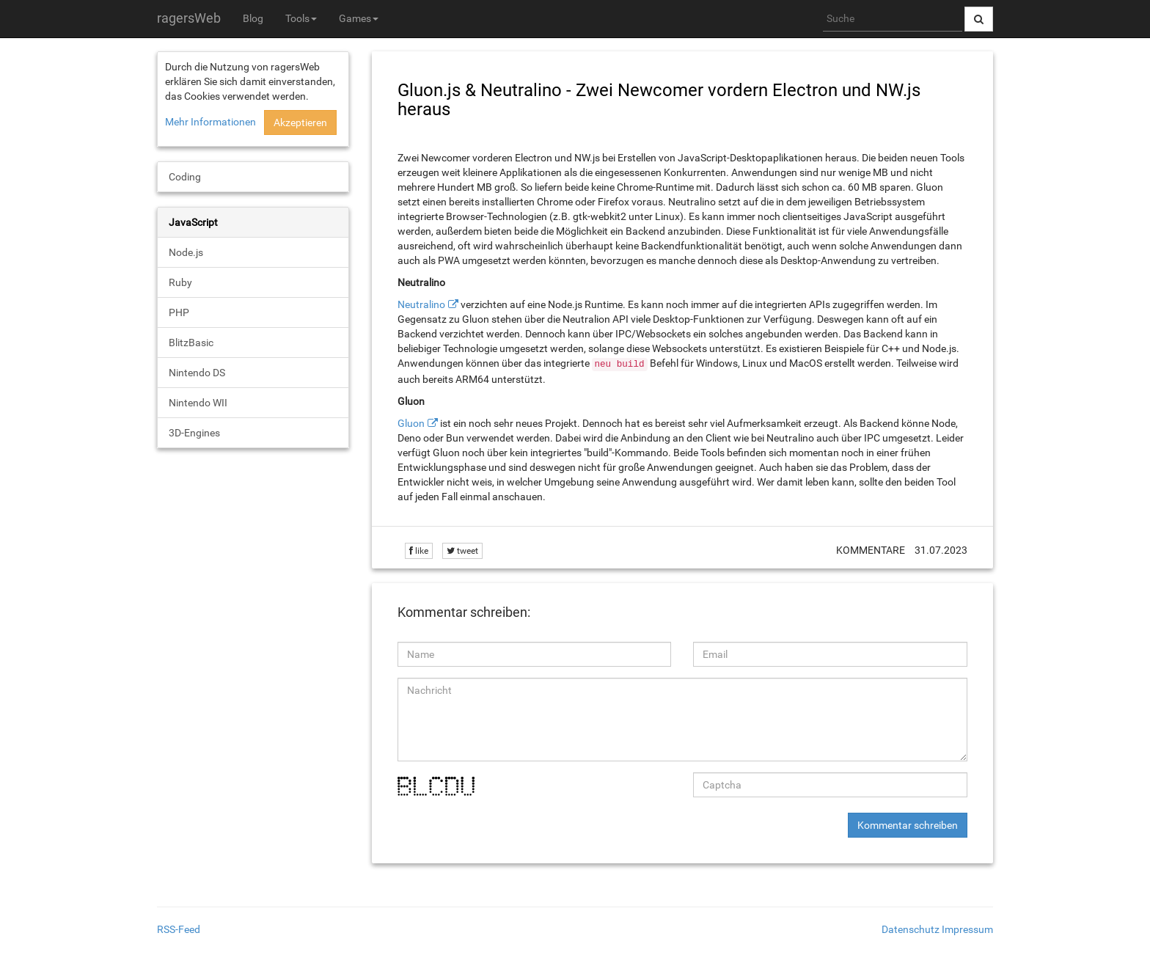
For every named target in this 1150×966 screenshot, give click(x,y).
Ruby (180, 282)
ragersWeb (189, 18)
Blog (253, 18)
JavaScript (193, 222)
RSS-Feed (178, 929)
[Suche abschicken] (978, 19)
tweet (462, 551)
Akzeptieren (300, 122)
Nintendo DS (197, 372)
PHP (179, 312)
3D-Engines (194, 433)
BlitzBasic (191, 342)
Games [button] (358, 18)
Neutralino (421, 304)
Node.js (186, 252)
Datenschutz (911, 929)
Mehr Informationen (210, 122)
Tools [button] (301, 18)
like (418, 551)
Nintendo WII (198, 403)
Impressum (967, 929)
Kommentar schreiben (907, 825)
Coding (185, 177)
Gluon (411, 423)
